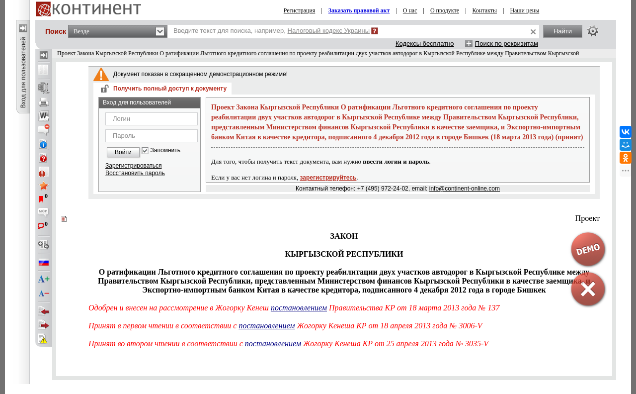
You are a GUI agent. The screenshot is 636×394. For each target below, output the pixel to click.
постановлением (299, 307)
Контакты (484, 10)
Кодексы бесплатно (425, 43)
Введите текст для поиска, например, (271, 30)
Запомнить (165, 150)
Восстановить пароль (135, 173)
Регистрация (300, 10)
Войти (123, 152)
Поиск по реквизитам (506, 43)
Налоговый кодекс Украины (329, 30)
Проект (587, 218)
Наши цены (524, 10)
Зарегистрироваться (133, 165)
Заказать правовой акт (359, 10)
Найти (563, 31)
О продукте (444, 10)
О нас (410, 10)
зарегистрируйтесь (328, 177)
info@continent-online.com (464, 188)
